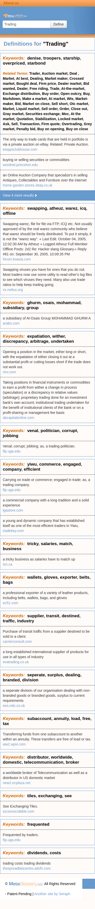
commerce (50, 464)
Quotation (24, 119)
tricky (32, 543)
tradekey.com (13, 531)
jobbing (10, 435)
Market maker (56, 78)
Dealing (36, 78)
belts (84, 577)
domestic (12, 762)
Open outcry (71, 94)
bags (8, 582)
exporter (68, 577)
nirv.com (9, 372)
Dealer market (70, 84)
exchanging (50, 795)
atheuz (56, 208)
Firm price (47, 84)
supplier (35, 615)
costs (55, 852)
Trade (54, 89)
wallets (34, 577)
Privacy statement (53, 904)
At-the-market (72, 89)
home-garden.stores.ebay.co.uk (27, 185)
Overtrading (72, 124)
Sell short (59, 104)
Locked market (70, 119)
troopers (52, 58)
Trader (34, 73)
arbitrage (39, 341)
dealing (73, 675)
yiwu (32, 464)
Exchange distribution (21, 94)
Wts (70, 99)
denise (34, 58)
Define (58, 24)
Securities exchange (43, 114)
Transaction (30, 124)
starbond (36, 63)
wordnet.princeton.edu (20, 165)
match (65, 543)
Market (8, 78)
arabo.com (11, 323)
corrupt (69, 430)
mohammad (68, 302)
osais (48, 302)
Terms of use (80, 904)
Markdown (11, 99)
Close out (79, 109)
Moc (65, 114)
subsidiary (13, 307)
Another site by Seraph (52, 894)
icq (83, 208)
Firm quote (51, 124)
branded (11, 680)
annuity (61, 718)
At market (57, 99)
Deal (74, 73)
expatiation (38, 336)
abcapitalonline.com (18, 418)
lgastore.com (13, 510)
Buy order (50, 94)
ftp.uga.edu (12, 451)
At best (22, 78)
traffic (9, 621)
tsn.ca (7, 564)
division (30, 680)
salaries (49, 543)
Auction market (55, 73)
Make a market (34, 99)
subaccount (39, 718)
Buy (86, 94)
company (12, 469)
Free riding (39, 89)
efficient (32, 469)
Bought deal (26, 84)
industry (25, 621)
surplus (55, 675)
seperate (36, 675)
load (75, 718)
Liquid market (28, 109)
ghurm (34, 302)
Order (64, 109)
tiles (31, 795)
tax (6, 723)
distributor (37, 757)
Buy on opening (50, 129)
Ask (6, 124)
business (12, 548)
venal (32, 430)
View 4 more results (20, 195)
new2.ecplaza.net (16, 783)
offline (9, 213)
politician (50, 430)
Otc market (79, 104)
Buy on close (77, 129)
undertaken (62, 341)
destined (70, 615)
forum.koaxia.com (17, 259)
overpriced (14, 63)
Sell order (50, 109)
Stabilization (45, 119)
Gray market (13, 114)
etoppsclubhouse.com (20, 149)
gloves (51, 577)
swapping (37, 208)
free (86, 718)
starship (71, 58)
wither (58, 336)
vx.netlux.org (13, 290)
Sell (14, 124)
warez (72, 208)
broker (72, 762)
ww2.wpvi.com (14, 744)
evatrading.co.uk (16, 662)
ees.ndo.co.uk (14, 706)
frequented (38, 824)
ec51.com (10, 603)
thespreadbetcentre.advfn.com (27, 868)
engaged (72, 464)
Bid (18, 104)
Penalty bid (25, 129)
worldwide (61, 757)
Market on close (36, 104)
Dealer (22, 89)
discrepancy (15, 341)
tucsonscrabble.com (18, 811)
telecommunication (43, 762)
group (32, 307)
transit (52, 615)
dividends (37, 852)
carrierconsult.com (17, 641)
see (68, 795)
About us (11, 3)
